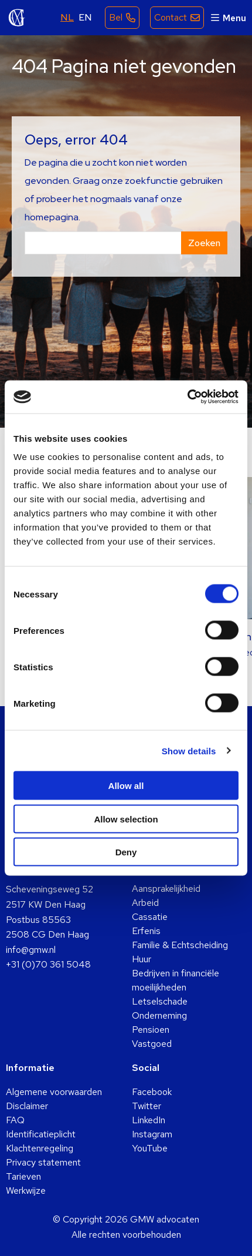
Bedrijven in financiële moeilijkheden (175, 980)
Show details (189, 750)
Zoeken (204, 243)
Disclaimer (27, 1106)
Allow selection (126, 819)
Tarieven (23, 1176)
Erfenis (146, 931)
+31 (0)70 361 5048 (48, 964)
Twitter (146, 1106)
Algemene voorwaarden (54, 1092)
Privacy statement (43, 1162)
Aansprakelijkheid (166, 888)
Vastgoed (152, 1043)
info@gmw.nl (31, 949)
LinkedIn (148, 1120)
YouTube (150, 1148)
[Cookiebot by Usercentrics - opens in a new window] (187, 397)
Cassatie (150, 917)
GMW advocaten (17, 17)
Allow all (126, 786)
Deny (126, 852)
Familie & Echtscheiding (180, 945)
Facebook (152, 1092)
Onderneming (159, 1015)
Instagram (152, 1134)
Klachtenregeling (39, 1148)
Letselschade (160, 1001)
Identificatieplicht (41, 1134)
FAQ (15, 1120)
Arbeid (145, 902)
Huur (141, 959)
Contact (170, 17)
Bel (115, 17)
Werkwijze (26, 1190)
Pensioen (150, 1029)
